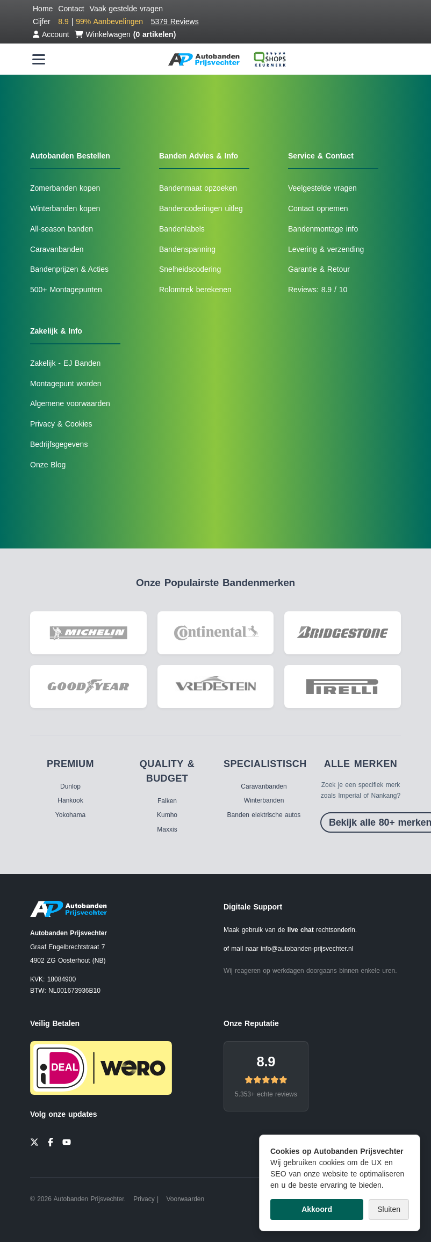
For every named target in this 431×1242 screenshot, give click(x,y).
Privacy (143, 1199)
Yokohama (70, 815)
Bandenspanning (187, 249)
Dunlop (70, 786)
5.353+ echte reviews (266, 1094)
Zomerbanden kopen (65, 188)
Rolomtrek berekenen (195, 289)
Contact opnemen (318, 208)
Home (43, 8)
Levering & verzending (326, 249)
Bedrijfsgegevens (59, 444)
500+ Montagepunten (66, 289)
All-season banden (61, 229)
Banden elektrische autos (264, 815)
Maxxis (167, 829)
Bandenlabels (182, 229)
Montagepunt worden (66, 383)
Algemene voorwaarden (70, 403)
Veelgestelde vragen (322, 188)
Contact (71, 8)
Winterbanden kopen (65, 208)
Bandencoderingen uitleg (201, 208)
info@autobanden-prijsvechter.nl (307, 948)
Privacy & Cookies (61, 424)
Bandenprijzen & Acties (69, 269)
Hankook (70, 800)
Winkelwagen (125, 34)
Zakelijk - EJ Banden (65, 363)
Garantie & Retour (319, 269)
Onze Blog (48, 464)
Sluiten (388, 1209)
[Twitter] (34, 1141)
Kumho (167, 815)
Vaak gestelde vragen (126, 8)
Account (51, 34)
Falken (167, 801)
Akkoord (316, 1209)
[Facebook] (50, 1141)
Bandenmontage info (323, 229)
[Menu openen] (38, 59)
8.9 (265, 1061)
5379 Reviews (175, 21)
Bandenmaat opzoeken (198, 188)
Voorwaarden (185, 1199)
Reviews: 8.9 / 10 (317, 289)
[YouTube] (66, 1141)
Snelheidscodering (190, 269)
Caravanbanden (57, 249)
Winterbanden (264, 800)
